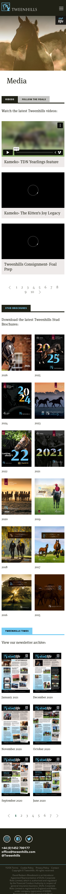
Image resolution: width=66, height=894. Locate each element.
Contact (55, 867)
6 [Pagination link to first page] (45, 287)
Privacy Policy (42, 867)
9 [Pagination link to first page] (26, 291)
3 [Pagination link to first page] (28, 287)
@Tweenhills (11, 855)
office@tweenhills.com (18, 852)
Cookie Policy (27, 867)
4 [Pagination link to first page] (34, 287)
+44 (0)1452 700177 (16, 848)
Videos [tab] (9, 99)
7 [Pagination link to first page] (51, 287)
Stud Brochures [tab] (16, 308)
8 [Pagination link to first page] (57, 287)
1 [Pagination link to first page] (16, 287)
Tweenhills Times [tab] (17, 630)
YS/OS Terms (11, 867)
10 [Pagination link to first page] (32, 291)
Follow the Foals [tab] (34, 99)
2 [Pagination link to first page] (22, 287)
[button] (10, 287)
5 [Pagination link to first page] (39, 287)
